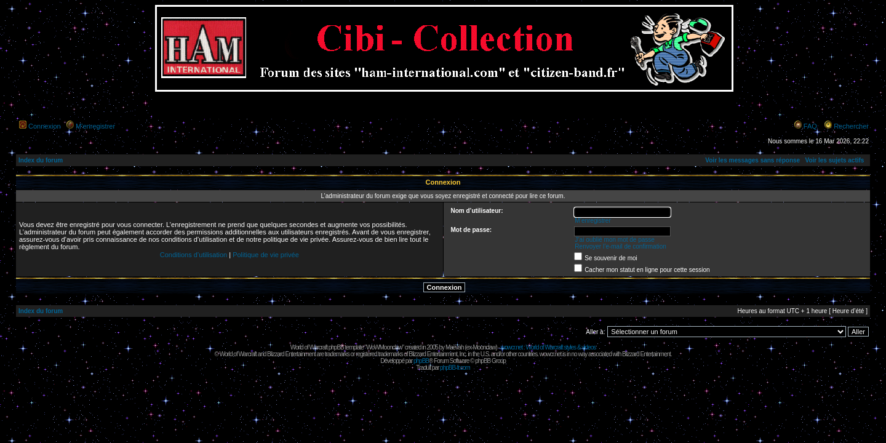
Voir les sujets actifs (834, 160)
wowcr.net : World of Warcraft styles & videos (548, 347)
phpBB (421, 360)
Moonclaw (484, 347)
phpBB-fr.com (455, 367)
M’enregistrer (95, 126)
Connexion (44, 126)
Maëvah (454, 347)
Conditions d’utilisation (193, 254)
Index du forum (40, 160)
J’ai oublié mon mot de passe (615, 239)
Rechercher (851, 126)
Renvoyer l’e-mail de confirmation (620, 246)
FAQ (810, 126)
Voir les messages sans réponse (752, 160)
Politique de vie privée (266, 254)
